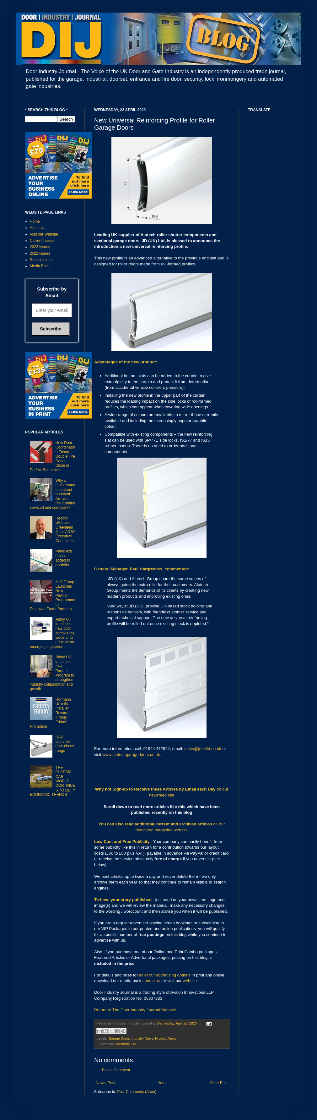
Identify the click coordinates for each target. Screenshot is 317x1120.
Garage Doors (119, 1038)
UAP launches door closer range (65, 744)
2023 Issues (40, 247)
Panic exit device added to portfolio (64, 558)
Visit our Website (44, 234)
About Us (37, 228)
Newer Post (105, 1083)
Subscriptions (41, 260)
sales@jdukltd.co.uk (202, 748)
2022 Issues (40, 253)
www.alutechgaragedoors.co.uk (131, 754)
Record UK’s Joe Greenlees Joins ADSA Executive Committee (65, 529)
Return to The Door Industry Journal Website (135, 1010)
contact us (151, 980)
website (190, 980)
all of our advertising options (165, 975)
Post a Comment (116, 1070)
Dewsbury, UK (125, 1044)
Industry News (142, 1038)
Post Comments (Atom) (136, 1092)
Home (163, 1083)
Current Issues (42, 240)
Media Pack (40, 266)
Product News (165, 1038)
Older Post (219, 1083)
